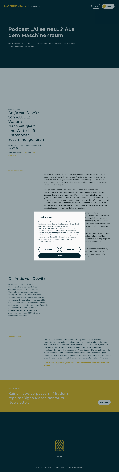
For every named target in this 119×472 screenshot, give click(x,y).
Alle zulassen (60, 256)
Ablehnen (48, 249)
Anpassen (70, 249)
